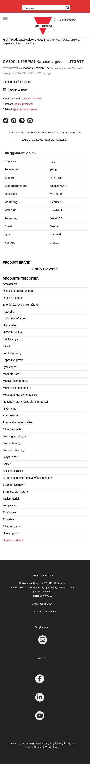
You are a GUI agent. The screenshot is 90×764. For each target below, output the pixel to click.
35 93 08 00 (46, 596)
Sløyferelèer (10, 457)
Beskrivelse (50, 132)
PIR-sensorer (11, 415)
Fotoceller (9, 311)
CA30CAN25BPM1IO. (36, 68)
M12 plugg (56, 193)
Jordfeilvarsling (12, 353)
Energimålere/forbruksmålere (20, 304)
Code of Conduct (34, 747)
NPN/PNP (56, 177)
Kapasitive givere (13, 360)
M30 (52, 161)
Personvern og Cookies (31, 743)
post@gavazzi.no (42, 591)
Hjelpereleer (10, 325)
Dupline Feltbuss (13, 297)
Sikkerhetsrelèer (12, 429)
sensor (34, 109)
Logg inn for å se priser (17, 81)
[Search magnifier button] (67, 7)
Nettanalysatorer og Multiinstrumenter (25, 401)
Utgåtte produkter (45, 39)
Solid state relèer (13, 470)
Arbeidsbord (10, 283)
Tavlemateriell (11, 498)
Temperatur (10, 505)
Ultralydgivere (11, 533)
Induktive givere (12, 339)
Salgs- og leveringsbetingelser (45, 139)
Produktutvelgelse (22, 39)
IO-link (7, 346)
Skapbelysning (12, 443)
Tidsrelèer (9, 519)
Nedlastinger (71, 132)
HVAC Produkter (13, 332)
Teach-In (55, 226)
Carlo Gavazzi (45, 269)
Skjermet (55, 202)
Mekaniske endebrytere (17, 387)
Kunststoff (56, 210)
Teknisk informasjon (24, 132)
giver (16, 109)
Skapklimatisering (13, 450)
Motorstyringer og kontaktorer (20, 394)
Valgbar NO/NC (59, 185)
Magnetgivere (11, 373)
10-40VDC (56, 218)
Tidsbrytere (9, 512)
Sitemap (13, 743)
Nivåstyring (9, 408)
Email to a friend (17, 90)
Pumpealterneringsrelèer (18, 422)
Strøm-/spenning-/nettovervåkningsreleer (27, 477)
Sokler (7, 463)
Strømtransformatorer (16, 491)
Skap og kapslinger (14, 436)
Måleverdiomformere (15, 380)
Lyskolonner (10, 367)
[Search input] (43, 8)
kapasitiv (24, 109)
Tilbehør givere (12, 526)
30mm (53, 169)
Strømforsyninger (13, 484)
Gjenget (54, 242)
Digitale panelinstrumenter (18, 290)
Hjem (6, 39)
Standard (55, 234)
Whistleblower (52, 747)
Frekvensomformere (15, 318)
